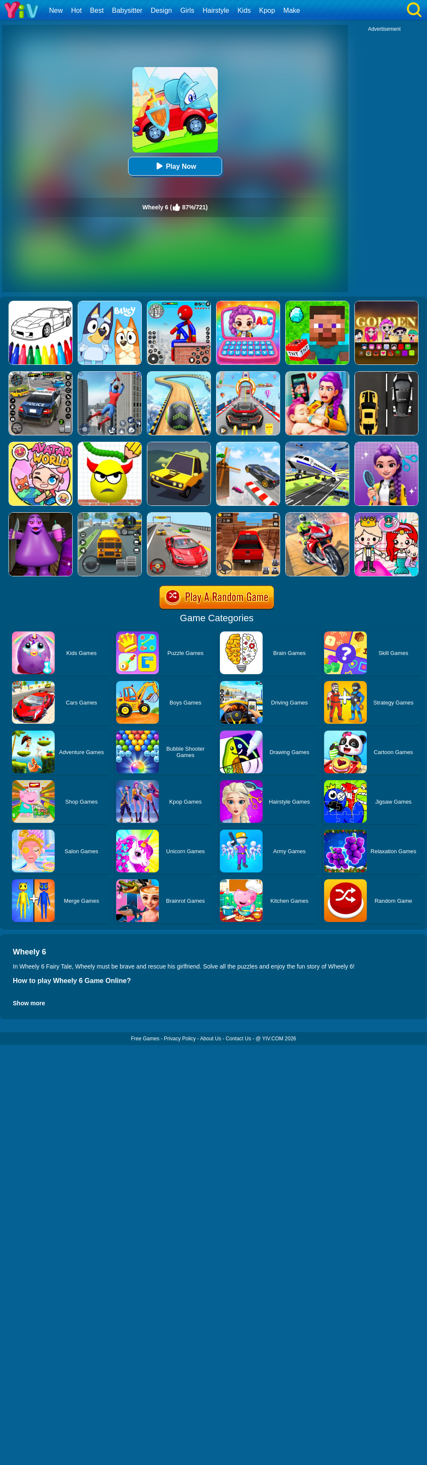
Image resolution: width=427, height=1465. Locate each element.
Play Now (175, 166)
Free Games (145, 1039)
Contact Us (238, 1039)
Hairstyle (216, 10)
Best (97, 10)
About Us (210, 1039)
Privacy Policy (180, 1039)
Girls (187, 10)
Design (161, 10)
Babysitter (127, 10)
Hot (76, 10)
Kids (244, 10)
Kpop (267, 10)
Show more (29, 1003)
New (56, 10)
